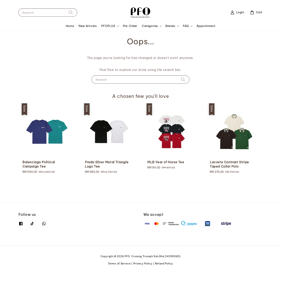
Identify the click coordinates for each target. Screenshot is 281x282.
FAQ (186, 26)
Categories (150, 26)
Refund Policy (164, 263)
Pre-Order (130, 26)
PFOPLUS (108, 26)
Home (70, 26)
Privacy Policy (142, 263)
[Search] (71, 12)
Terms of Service (119, 263)
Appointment (206, 26)
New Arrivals (88, 26)
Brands (170, 26)
